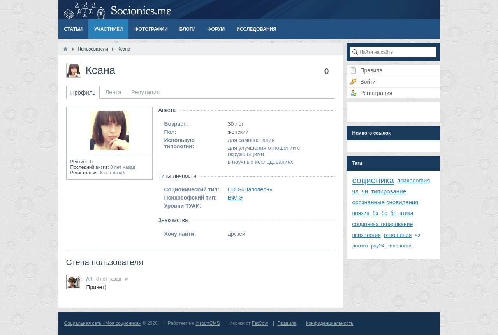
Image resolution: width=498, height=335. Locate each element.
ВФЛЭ (235, 198)
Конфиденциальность (330, 323)
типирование (388, 191)
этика (406, 213)
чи (365, 191)
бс (384, 213)
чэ (417, 235)
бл (394, 213)
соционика (373, 180)
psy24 (378, 246)
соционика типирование (382, 224)
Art (89, 279)
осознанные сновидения (385, 202)
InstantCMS (207, 323)
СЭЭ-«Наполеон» (250, 189)
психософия (413, 180)
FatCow (260, 323)
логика (360, 246)
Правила (287, 323)
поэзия (361, 213)
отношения (398, 235)
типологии (399, 246)
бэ (375, 213)
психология (366, 235)
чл (355, 191)
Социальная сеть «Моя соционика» (102, 323)
